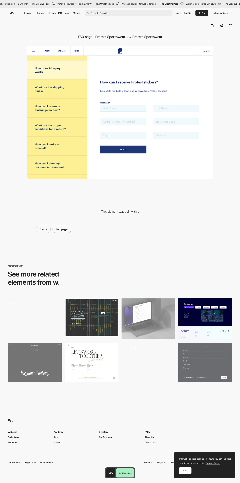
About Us (149, 437)
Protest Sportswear (147, 36)
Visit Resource (125, 473)
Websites (12, 432)
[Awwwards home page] (110, 472)
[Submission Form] (148, 318)
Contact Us (150, 442)
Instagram (160, 462)
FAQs (147, 432)
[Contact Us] (205, 318)
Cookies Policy (15, 462)
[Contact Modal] (148, 363)
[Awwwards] (11, 13)
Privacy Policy (46, 462)
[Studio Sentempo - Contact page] (35, 362)
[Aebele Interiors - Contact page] (91, 362)
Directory (41, 13)
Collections (13, 437)
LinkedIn (172, 462)
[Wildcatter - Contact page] (35, 317)
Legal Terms (30, 462)
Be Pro (202, 13)
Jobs (67, 13)
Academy (55, 13)
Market (76, 13)
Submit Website (220, 13)
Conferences (105, 437)
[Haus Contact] (91, 317)
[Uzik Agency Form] (205, 362)
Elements (12, 442)
